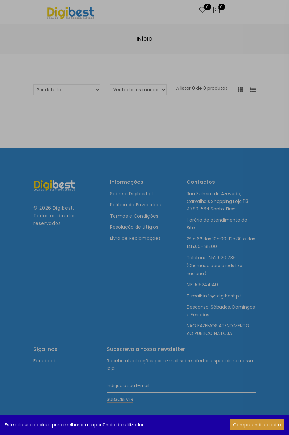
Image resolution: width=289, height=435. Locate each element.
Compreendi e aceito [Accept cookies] (257, 425)
